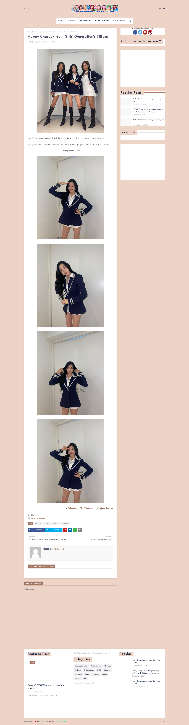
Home (26, 9)
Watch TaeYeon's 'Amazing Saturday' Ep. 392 (148, 121)
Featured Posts (96, 666)
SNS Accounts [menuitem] (85, 20)
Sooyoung (78, 674)
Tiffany (54, 523)
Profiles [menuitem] (71, 20)
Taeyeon (96, 674)
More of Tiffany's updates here (90, 508)
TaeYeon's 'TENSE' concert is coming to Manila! (46, 687)
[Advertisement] (142, 68)
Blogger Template (60, 721)
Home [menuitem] (61, 20)
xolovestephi (38, 32)
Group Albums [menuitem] (102, 20)
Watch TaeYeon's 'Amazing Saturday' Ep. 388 (148, 100)
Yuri (84, 678)
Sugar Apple (35, 42)
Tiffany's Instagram (36, 518)
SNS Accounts (89, 670)
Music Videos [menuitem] (119, 20)
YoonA (77, 678)
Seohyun (107, 670)
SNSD (46, 523)
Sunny (87, 674)
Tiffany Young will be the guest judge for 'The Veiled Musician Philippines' (148, 111)
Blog (41, 721)
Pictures (38, 523)
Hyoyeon (107, 666)
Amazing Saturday (81, 666)
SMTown (78, 670)
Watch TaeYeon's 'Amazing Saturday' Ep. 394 (146, 661)
